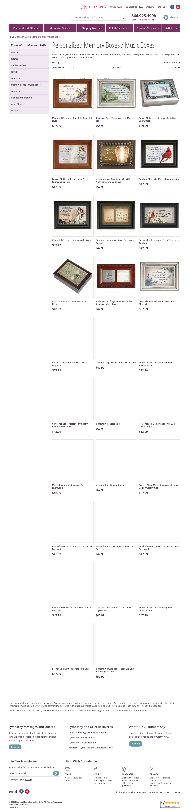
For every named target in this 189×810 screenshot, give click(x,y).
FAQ (141, 6)
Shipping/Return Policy (124, 792)
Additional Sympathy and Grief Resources (90, 747)
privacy (28, 779)
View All (136, 743)
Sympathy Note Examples (82, 737)
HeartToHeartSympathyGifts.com (36, 12)
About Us (141, 792)
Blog (168, 792)
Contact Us (131, 6)
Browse (15, 747)
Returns (161, 6)
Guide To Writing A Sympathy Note (86, 732)
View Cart (175, 17)
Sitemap (176, 792)
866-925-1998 (143, 15)
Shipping (150, 6)
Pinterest (178, 7)
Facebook (172, 7)
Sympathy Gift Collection (81, 742)
